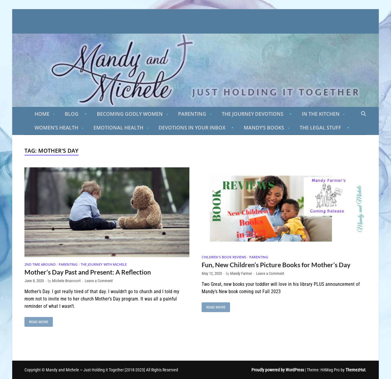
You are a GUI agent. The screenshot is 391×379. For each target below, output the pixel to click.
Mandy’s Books (264, 127)
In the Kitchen (321, 114)
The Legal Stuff (320, 127)
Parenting (192, 114)
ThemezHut (355, 369)
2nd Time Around (40, 264)
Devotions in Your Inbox (192, 127)
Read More (36, 320)
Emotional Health (118, 127)
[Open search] (363, 114)
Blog (72, 114)
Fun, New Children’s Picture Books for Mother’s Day (276, 264)
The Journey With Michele (104, 264)
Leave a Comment (99, 281)
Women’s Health (56, 127)
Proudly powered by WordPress (277, 369)
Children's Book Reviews (224, 257)
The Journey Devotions (252, 114)
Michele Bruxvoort (66, 281)
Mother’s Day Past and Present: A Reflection (87, 272)
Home (42, 114)
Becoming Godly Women (130, 114)
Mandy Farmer (241, 273)
